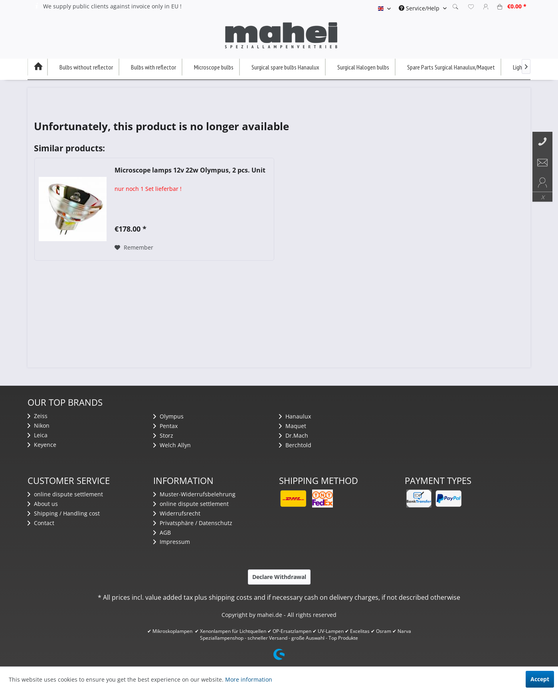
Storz (163, 435)
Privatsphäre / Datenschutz (192, 523)
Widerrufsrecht (176, 513)
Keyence (42, 444)
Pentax (165, 426)
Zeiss (37, 416)
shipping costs (230, 597)
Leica (37, 435)
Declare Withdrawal (279, 577)
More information (248, 679)
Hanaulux (295, 416)
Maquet (292, 426)
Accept (539, 679)
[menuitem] (423, 8)
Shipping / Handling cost (64, 513)
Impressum (171, 541)
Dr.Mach (293, 435)
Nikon (38, 425)
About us (43, 504)
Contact (41, 523)
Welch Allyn (172, 445)
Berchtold (295, 445)
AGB (162, 532)
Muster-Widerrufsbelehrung (194, 494)
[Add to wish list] (134, 247)
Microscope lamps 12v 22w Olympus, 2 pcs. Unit (190, 170)
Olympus (168, 416)
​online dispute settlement (65, 494)
